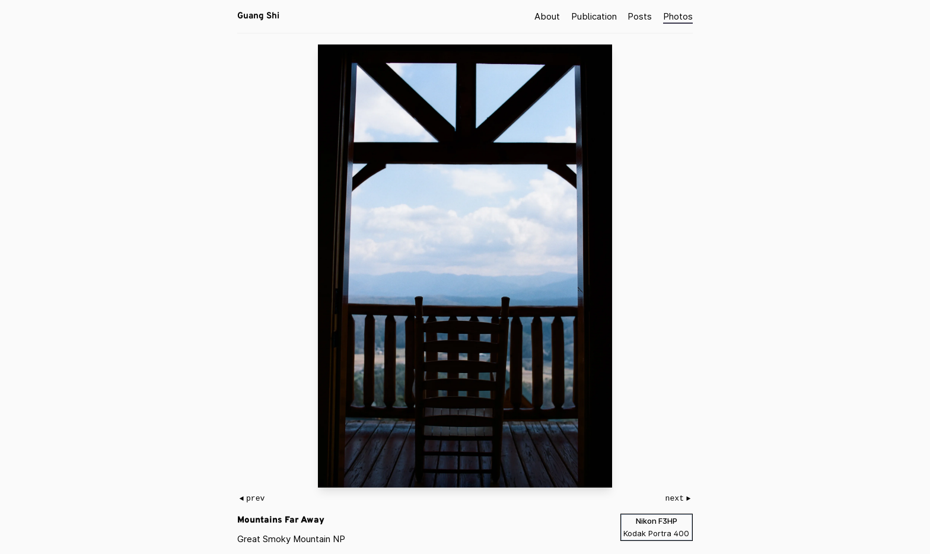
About (547, 15)
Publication (594, 15)
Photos (678, 15)
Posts (640, 15)
